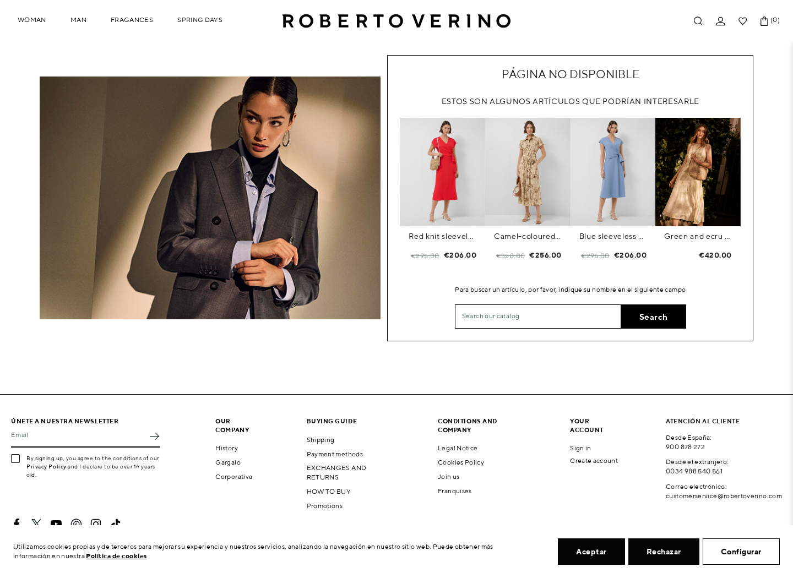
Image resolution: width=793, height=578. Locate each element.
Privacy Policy (46, 466)
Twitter (36, 524)
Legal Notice (457, 448)
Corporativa (233, 476)
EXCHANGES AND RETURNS (337, 472)
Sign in (580, 448)
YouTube (56, 524)
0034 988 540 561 (694, 471)
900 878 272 (685, 447)
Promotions (325, 505)
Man (78, 19)
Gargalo (228, 462)
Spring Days (199, 19)
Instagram (95, 524)
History (226, 448)
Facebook (16, 524)
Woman (32, 19)
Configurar (741, 551)
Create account (594, 460)
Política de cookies (116, 556)
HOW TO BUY (329, 491)
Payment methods (335, 454)
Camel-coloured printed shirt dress (528, 236)
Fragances (132, 19)
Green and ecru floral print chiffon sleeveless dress (698, 236)
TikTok (115, 524)
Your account (587, 425)
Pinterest (76, 524)
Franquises (455, 491)
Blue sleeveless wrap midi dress (613, 236)
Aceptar (591, 551)
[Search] (538, 316)
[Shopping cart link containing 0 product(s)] (764, 21)
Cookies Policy (461, 462)
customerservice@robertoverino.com (724, 496)
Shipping (321, 439)
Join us (449, 476)
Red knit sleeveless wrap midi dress (442, 236)
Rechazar (664, 551)
